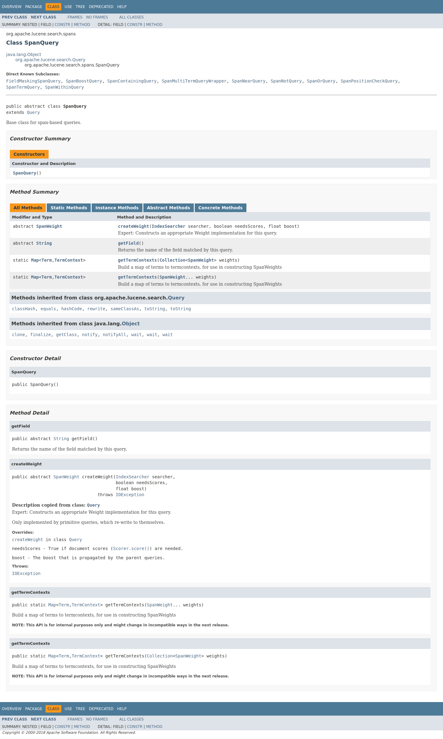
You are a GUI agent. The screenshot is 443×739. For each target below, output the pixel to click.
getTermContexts (137, 260)
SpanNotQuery (286, 80)
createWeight (133, 226)
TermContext (68, 260)
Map (35, 260)
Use (68, 7)
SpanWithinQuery (64, 87)
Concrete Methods (220, 207)
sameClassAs (124, 308)
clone (18, 334)
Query (33, 112)
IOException (130, 494)
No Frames (97, 17)
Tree (80, 7)
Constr (62, 24)
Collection (172, 260)
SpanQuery (24, 173)
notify (90, 334)
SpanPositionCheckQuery (369, 80)
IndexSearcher (169, 226)
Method (82, 24)
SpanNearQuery (248, 80)
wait (136, 334)
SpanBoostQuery (84, 80)
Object (131, 324)
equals (48, 308)
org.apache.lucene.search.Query (50, 59)
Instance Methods (116, 207)
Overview (12, 7)
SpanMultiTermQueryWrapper (194, 80)
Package (33, 7)
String (44, 243)
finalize (40, 334)
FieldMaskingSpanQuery (33, 80)
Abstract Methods (168, 207)
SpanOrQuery (321, 80)
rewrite (96, 308)
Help (122, 7)
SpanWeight (49, 226)
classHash (23, 308)
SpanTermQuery (23, 87)
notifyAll (114, 334)
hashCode (71, 308)
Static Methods (68, 207)
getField (128, 243)
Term (47, 260)
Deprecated (101, 7)
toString (154, 308)
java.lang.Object (23, 54)
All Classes (131, 17)
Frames (75, 17)
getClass (66, 334)
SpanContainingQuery (132, 80)
